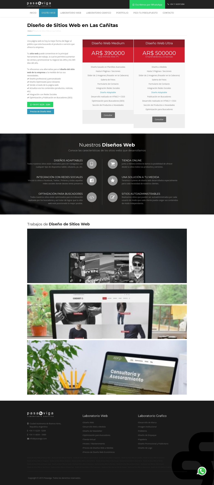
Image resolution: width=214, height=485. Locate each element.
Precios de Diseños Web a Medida (98, 467)
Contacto (168, 13)
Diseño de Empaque (147, 454)
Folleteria (143, 450)
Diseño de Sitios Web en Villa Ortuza (38, 467)
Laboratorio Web (70, 13)
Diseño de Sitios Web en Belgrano (60, 461)
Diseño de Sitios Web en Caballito (131, 458)
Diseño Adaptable (108, 92)
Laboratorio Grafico (98, 13)
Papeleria (143, 459)
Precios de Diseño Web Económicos (99, 471)
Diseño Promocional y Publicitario (153, 463)
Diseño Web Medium (108, 43)
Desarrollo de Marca (148, 442)
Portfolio (122, 13)
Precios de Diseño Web (40, 111)
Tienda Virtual (89, 459)
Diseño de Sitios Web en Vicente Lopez (39, 464)
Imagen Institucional (148, 446)
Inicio (33, 13)
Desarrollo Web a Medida (94, 446)
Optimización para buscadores (96, 454)
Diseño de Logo (145, 467)
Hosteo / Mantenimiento (94, 463)
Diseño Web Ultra (159, 43)
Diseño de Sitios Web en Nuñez (62, 464)
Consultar (108, 115)
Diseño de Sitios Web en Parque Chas (62, 467)
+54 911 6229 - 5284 (40, 104)
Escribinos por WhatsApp (147, 4)
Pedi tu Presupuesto (145, 13)
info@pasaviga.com (37, 458)
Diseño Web (48, 13)
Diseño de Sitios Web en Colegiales (38, 461)
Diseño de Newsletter (92, 450)
